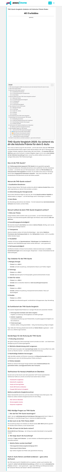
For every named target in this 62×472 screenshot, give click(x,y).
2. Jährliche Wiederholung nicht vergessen (22, 120)
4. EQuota (14, 112)
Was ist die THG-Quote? (15, 88)
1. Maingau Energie (16, 107)
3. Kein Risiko (15, 95)
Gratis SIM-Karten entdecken (18, 387)
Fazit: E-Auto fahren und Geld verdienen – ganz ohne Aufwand (25, 137)
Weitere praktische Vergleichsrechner (21, 126)
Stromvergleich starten (16, 402)
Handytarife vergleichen (16, 379)
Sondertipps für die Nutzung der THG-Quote (20, 117)
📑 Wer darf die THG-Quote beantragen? (21, 130)
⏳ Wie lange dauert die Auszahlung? (21, 134)
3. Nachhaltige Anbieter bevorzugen (21, 122)
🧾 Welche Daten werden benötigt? (20, 136)
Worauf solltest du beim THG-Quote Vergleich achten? (23, 96)
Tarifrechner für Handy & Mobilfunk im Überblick (21, 125)
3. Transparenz (15, 101)
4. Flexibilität (15, 103)
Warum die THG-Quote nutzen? (17, 90)
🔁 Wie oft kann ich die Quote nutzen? (21, 133)
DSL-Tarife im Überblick (16, 399)
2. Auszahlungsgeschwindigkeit (20, 99)
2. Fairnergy (15, 109)
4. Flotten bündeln (16, 123)
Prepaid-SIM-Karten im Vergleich (19, 389)
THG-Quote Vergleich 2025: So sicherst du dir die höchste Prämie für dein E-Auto (29, 87)
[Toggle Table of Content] (51, 85)
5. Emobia (14, 114)
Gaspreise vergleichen (16, 404)
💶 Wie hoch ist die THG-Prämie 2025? (21, 131)
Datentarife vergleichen (16, 382)
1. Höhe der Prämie (16, 98)
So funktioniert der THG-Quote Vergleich (19, 115)
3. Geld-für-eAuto (16, 110)
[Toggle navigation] (54, 3)
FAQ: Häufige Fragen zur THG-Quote (18, 128)
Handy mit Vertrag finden (17, 384)
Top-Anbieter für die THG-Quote (17, 106)
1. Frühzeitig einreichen (17, 118)
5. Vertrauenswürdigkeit (18, 104)
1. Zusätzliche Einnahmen (18, 91)
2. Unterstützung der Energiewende (21, 93)
